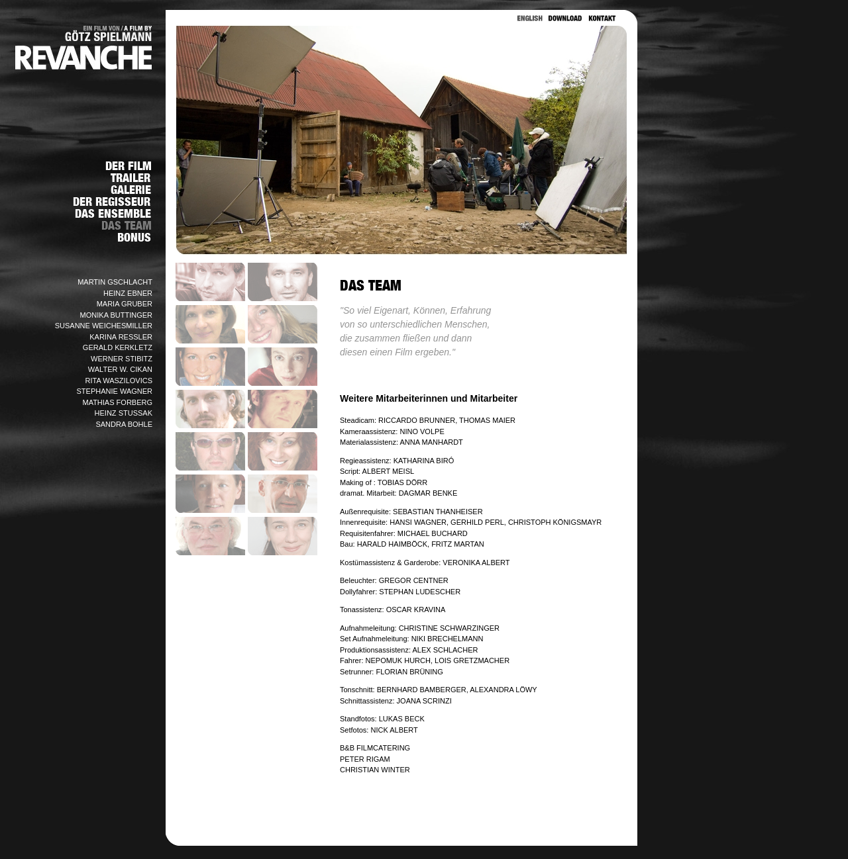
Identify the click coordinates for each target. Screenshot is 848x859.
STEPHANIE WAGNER (115, 391)
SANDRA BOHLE (123, 424)
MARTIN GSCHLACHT (115, 282)
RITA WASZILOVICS (118, 380)
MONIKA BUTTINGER (116, 315)
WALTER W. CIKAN (120, 369)
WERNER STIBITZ (121, 359)
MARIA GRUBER (124, 304)
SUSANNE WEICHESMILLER (103, 326)
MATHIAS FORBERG (117, 402)
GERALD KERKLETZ (117, 347)
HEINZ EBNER (127, 293)
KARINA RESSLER (120, 337)
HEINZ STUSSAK (123, 413)
